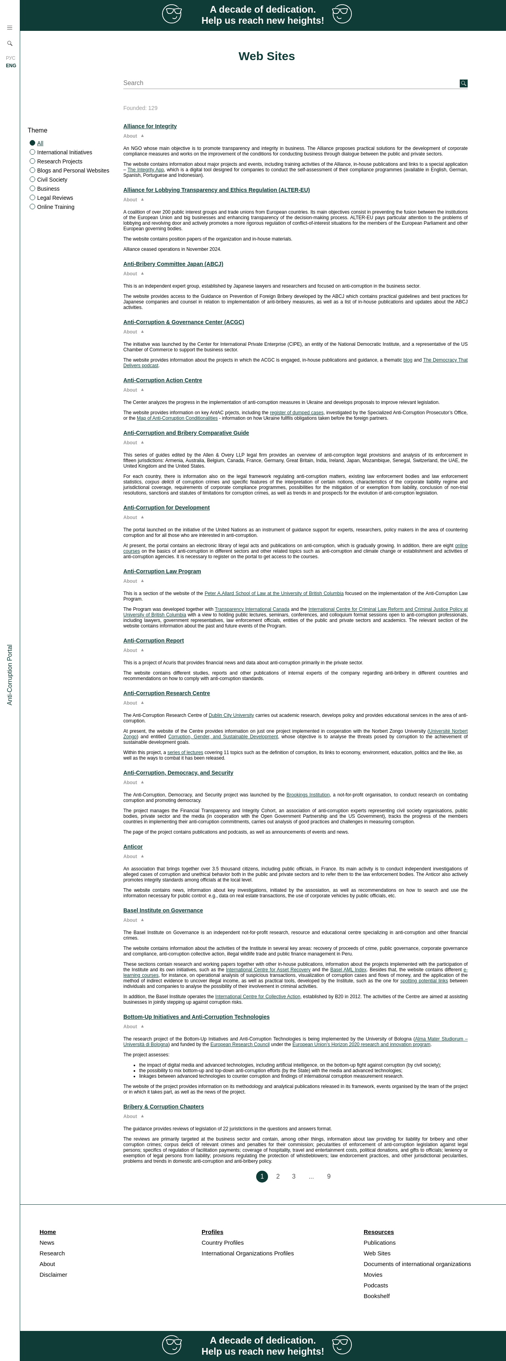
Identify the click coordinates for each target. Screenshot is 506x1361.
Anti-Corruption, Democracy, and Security (178, 773)
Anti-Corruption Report (153, 640)
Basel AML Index (348, 969)
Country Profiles (223, 1242)
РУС (10, 58)
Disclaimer (53, 1274)
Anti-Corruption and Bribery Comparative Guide (186, 433)
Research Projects (59, 161)
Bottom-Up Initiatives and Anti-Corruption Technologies (196, 1017)
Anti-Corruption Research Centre (166, 693)
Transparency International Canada (252, 609)
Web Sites (377, 1253)
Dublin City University (231, 715)
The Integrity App (146, 169)
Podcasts (376, 1285)
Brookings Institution (308, 795)
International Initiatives (64, 152)
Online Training (55, 207)
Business (48, 189)
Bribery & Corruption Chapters (163, 1106)
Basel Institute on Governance (163, 910)
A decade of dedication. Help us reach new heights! (263, 15)
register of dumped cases (297, 412)
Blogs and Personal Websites (73, 170)
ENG (11, 65)
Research (52, 1253)
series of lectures (185, 752)
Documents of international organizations (417, 1264)
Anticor (133, 847)
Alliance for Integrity (150, 126)
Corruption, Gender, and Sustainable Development (223, 736)
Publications (380, 1242)
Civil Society (52, 179)
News (47, 1242)
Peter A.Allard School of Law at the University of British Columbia (274, 593)
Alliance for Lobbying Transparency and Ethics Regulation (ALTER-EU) (216, 190)
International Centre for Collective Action (257, 996)
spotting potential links (424, 981)
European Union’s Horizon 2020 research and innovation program (361, 1044)
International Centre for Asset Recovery (268, 969)
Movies (373, 1274)
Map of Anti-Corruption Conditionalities (177, 418)
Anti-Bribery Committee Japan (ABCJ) (173, 264)
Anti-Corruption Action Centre (162, 380)
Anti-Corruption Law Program (162, 571)
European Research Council (240, 1044)
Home (48, 1231)
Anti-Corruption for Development (166, 507)
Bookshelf (377, 1296)
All (40, 143)
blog (408, 360)
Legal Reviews (55, 198)
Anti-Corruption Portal (9, 674)
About (47, 1264)
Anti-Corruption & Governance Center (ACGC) (183, 322)
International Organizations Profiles (248, 1253)
